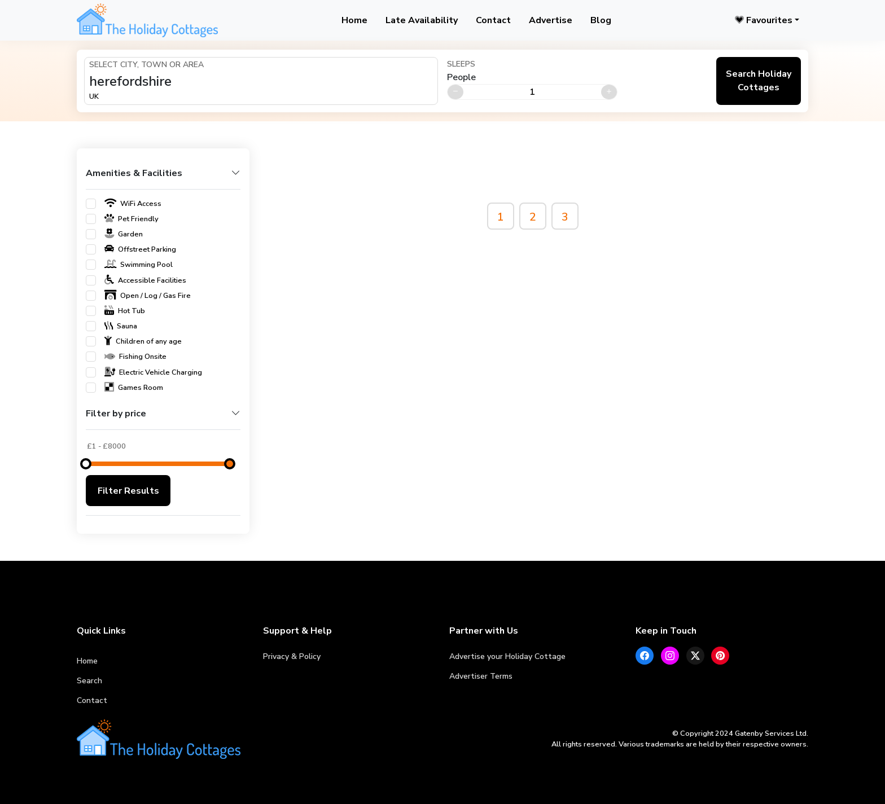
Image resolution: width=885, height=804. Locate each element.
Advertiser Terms (480, 676)
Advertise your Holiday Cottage (507, 656)
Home (354, 20)
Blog (600, 20)
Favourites (763, 20)
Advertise (550, 20)
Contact (493, 20)
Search (89, 680)
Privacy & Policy (292, 656)
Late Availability (421, 20)
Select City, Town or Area (146, 64)
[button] (163, 178)
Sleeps (461, 64)
